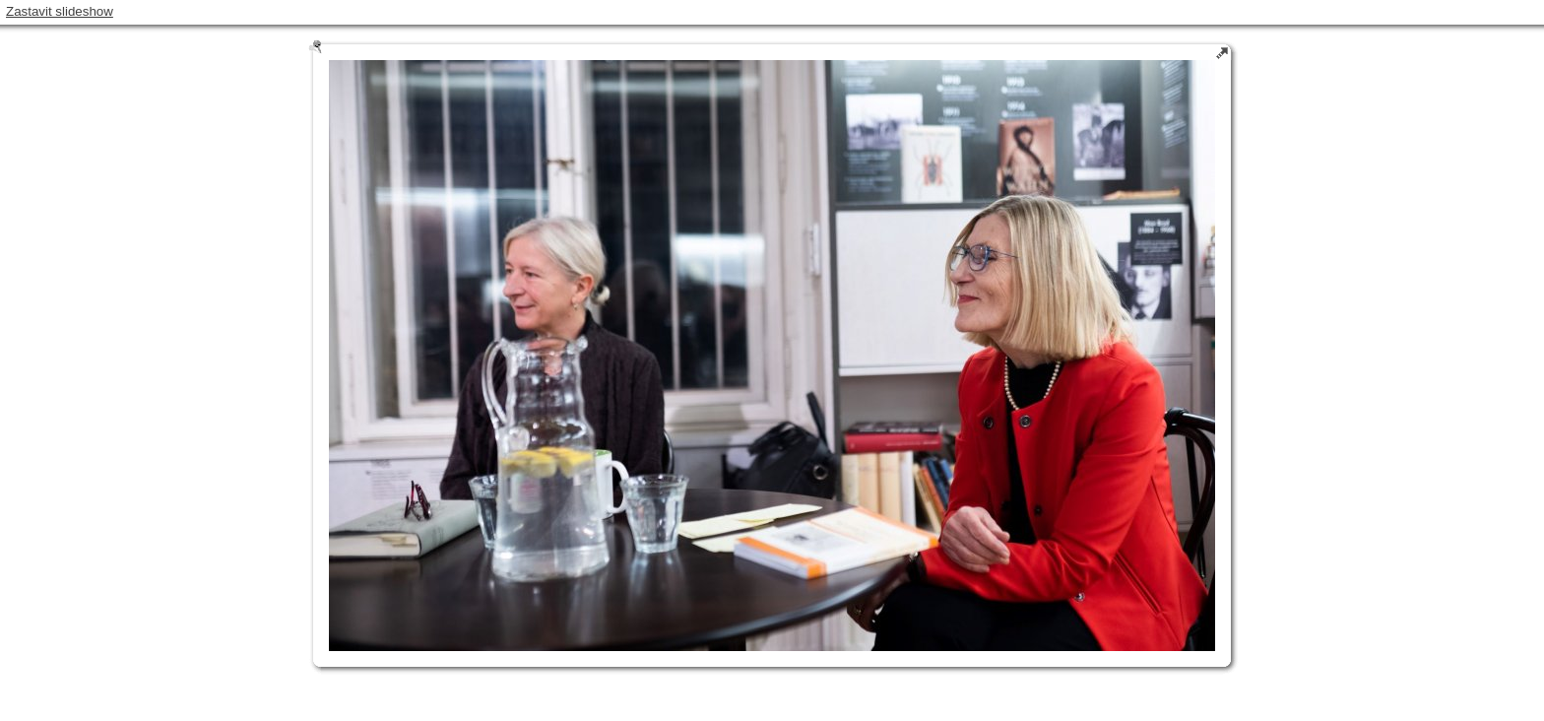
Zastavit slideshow (59, 11)
